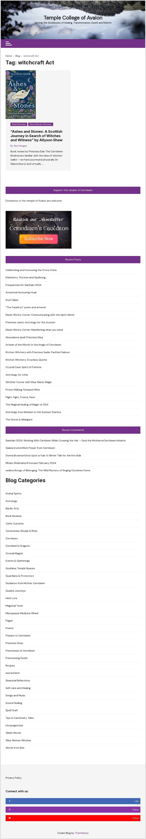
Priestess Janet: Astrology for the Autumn (30, 322)
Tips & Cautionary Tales (20, 718)
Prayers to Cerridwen (18, 635)
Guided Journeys (16, 590)
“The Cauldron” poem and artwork (26, 307)
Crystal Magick (14, 553)
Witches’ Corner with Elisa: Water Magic (29, 382)
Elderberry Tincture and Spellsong (26, 277)
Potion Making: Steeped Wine (23, 389)
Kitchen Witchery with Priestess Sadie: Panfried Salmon (38, 352)
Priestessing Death (17, 658)
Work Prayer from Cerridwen (38, 448)
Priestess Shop (14, 643)
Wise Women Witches (41, 124)
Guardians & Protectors (20, 576)
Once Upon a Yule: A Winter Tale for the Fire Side (52, 455)
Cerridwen (12, 538)
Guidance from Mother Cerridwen (25, 583)
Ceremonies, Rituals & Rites (21, 531)
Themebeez (82, 833)
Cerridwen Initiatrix (115, 440)
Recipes (10, 665)
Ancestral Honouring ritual (21, 292)
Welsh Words (13, 733)
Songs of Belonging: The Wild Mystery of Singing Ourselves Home (52, 470)
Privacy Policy (14, 777)
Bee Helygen (20, 145)
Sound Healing (14, 703)
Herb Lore (11, 598)
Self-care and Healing (18, 688)
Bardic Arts (12, 508)
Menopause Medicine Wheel (22, 613)
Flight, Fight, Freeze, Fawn (20, 397)
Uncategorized (14, 725)
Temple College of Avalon (73, 18)
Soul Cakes (12, 300)
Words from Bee (15, 748)
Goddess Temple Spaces (20, 568)
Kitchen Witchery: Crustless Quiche (26, 359)
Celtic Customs (15, 523)
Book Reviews (19, 124)
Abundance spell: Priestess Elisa (24, 337)
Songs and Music (15, 695)
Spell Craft (12, 710)
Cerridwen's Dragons (18, 546)
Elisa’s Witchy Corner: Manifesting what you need (34, 330)
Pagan (9, 620)
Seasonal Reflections (18, 680)
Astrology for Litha (17, 374)
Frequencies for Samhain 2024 (23, 285)
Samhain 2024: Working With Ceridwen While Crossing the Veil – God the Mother (53, 440)
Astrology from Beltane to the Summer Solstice (33, 412)
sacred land (12, 673)
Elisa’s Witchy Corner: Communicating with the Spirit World (40, 315)
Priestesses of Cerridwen (20, 650)
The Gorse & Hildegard (19, 419)
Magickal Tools (14, 605)
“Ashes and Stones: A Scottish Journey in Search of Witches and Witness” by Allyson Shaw (36, 135)
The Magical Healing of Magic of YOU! (27, 404)
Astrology (11, 501)
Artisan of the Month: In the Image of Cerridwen (33, 345)
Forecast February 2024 (41, 463)
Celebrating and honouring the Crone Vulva (31, 270)
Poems (9, 628)
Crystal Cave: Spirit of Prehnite (23, 367)
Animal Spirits (13, 493)
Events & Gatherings (18, 561)
